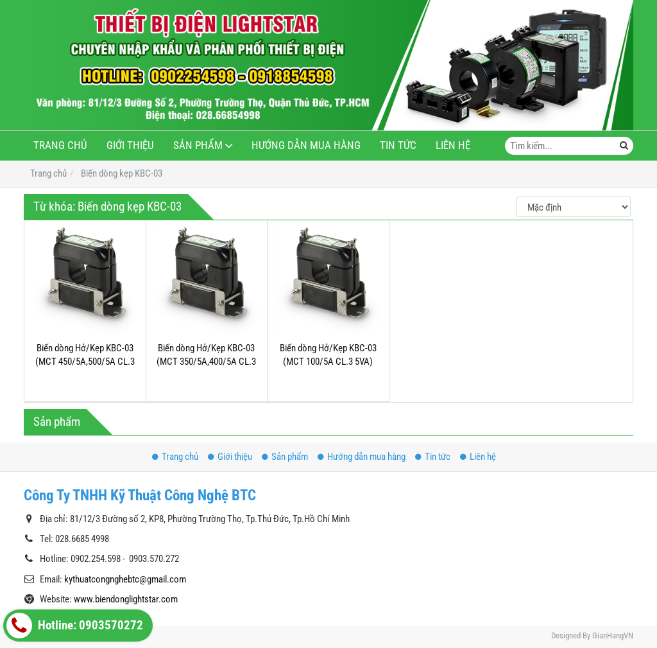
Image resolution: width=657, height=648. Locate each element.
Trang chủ (60, 145)
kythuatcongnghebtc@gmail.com (125, 579)
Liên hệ (453, 145)
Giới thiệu (130, 145)
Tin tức (398, 145)
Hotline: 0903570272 (74, 625)
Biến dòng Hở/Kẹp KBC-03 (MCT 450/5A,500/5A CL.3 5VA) (85, 361)
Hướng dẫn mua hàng (306, 145)
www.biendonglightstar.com (126, 599)
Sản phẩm (198, 145)
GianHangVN (612, 635)
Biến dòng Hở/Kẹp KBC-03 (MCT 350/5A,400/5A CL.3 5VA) (206, 361)
